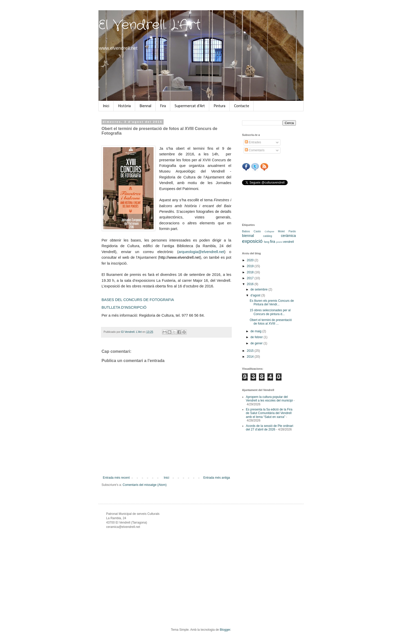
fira (272, 241)
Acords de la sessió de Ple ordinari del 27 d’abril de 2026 (269, 427)
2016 (251, 284)
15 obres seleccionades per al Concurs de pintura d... (270, 312)
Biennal (145, 106)
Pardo (292, 231)
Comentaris (255, 150)
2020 (251, 260)
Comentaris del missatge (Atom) (144, 485)
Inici (106, 106)
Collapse (269, 231)
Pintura (219, 106)
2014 (251, 356)
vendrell (288, 242)
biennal (248, 236)
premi (279, 241)
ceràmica (288, 236)
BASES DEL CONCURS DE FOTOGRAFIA (138, 300)
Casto (257, 231)
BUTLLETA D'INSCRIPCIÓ (124, 307)
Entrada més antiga (216, 477)
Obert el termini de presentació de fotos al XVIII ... (271, 321)
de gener (257, 343)
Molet (281, 231)
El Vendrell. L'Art (149, 25)
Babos (246, 231)
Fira (163, 106)
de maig (256, 331)
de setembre (259, 289)
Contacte (241, 106)
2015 (251, 351)
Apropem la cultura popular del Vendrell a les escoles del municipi (269, 398)
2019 (251, 266)
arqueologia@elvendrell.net (201, 252)
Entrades (253, 142)
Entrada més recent (116, 477)
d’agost (255, 295)
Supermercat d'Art (190, 106)
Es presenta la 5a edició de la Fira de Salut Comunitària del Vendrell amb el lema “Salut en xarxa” (269, 413)
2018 (251, 272)
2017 (251, 278)
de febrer (257, 337)
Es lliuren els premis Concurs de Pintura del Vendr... (272, 302)
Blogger (225, 629)
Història (124, 106)
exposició (252, 241)
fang (266, 241)
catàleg (267, 235)
